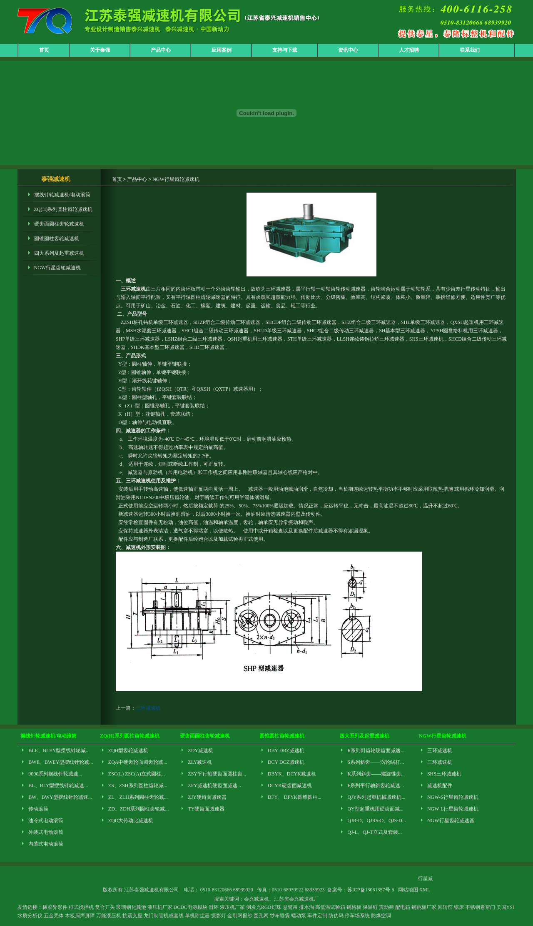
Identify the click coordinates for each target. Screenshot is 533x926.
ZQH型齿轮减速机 (128, 750)
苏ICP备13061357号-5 (370, 890)
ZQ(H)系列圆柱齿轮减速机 (63, 209)
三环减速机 (148, 708)
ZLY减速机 (200, 762)
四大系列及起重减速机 (59, 253)
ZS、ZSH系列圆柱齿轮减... (137, 785)
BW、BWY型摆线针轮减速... (60, 797)
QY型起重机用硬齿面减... (375, 809)
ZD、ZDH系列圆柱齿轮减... (138, 809)
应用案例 (222, 50)
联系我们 (470, 50)
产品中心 (161, 50)
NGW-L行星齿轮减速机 (452, 809)
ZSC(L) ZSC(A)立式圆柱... (136, 774)
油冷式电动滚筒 (45, 820)
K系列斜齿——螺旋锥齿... (376, 774)
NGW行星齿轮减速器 (450, 820)
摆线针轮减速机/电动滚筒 (62, 195)
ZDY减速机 (200, 750)
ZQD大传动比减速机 (131, 820)
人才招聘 (409, 50)
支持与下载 (284, 50)
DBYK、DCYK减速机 (292, 774)
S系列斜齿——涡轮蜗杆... (375, 762)
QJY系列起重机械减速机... (376, 797)
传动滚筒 (38, 809)
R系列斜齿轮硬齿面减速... (375, 750)
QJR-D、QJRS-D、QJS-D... (376, 820)
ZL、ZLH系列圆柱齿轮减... (138, 797)
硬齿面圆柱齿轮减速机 (59, 224)
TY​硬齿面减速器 (206, 809)
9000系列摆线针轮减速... (55, 774)
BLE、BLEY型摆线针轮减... (59, 750)
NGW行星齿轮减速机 (57, 268)
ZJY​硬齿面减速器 (207, 797)
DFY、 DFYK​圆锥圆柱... (294, 797)
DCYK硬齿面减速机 (290, 785)
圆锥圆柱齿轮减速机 (56, 238)
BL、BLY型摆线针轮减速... (58, 785)
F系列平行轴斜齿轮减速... (375, 785)
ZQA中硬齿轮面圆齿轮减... (137, 762)
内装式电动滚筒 (45, 844)
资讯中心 (348, 50)
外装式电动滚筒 (45, 832)
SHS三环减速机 (444, 774)
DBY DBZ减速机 (286, 750)
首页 (44, 50)
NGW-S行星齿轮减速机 (452, 797)
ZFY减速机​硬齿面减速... (214, 785)
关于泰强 (100, 50)
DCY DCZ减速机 (286, 762)
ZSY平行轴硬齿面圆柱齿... (217, 774)
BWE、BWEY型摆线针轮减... (60, 762)
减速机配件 (439, 785)
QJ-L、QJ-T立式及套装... (374, 832)
